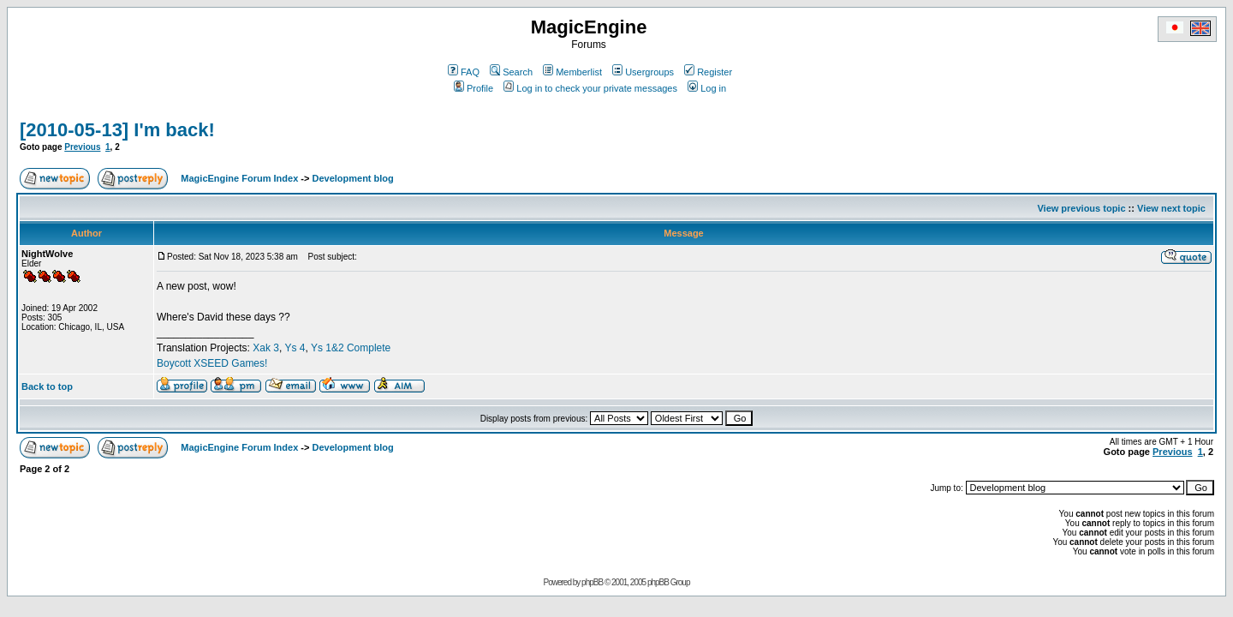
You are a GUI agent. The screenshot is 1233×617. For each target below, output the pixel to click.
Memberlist (572, 72)
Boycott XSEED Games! (212, 363)
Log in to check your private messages (590, 88)
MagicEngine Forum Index (239, 178)
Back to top (47, 386)
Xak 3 (266, 348)
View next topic (1171, 208)
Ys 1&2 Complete (350, 348)
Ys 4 (294, 348)
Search (511, 72)
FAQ (464, 72)
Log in (707, 88)
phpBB (592, 582)
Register (708, 72)
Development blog (352, 178)
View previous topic (1081, 208)
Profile (473, 88)
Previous (82, 147)
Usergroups (643, 72)
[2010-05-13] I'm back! (117, 130)
